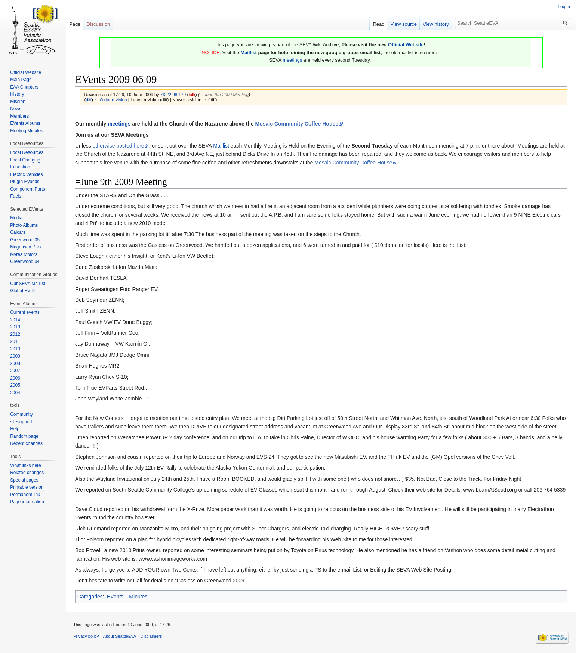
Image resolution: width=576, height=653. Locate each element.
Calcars (17, 232)
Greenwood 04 (25, 261)
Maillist (249, 52)
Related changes (27, 472)
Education (20, 167)
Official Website (406, 44)
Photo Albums (24, 225)
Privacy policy (86, 636)
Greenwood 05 (25, 239)
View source (403, 24)
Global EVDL (23, 290)
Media (16, 217)
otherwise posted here (118, 146)
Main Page (20, 79)
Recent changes (26, 443)
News (15, 108)
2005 (15, 385)
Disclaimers (151, 636)
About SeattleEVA (119, 636)
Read (378, 24)
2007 (15, 370)
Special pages (24, 480)
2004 (15, 392)
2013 (15, 326)
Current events (25, 312)
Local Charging (25, 160)
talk (191, 94)
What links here (25, 465)
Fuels (15, 196)
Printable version (26, 487)
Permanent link (25, 494)
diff (88, 99)
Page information (27, 501)
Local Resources (26, 152)
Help (14, 428)
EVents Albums (25, 123)
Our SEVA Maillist (27, 283)
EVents (115, 597)
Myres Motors (23, 254)
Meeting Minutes (26, 130)
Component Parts (27, 189)
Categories (90, 597)
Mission (17, 101)
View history (436, 24)
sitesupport (21, 421)
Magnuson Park (25, 247)
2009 (15, 356)
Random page (24, 436)
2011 (15, 341)
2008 (15, 363)
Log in (564, 6)
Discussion (98, 24)
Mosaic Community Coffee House (296, 124)
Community (21, 414)
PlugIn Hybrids (24, 181)
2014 (15, 319)
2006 (15, 378)
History (17, 94)
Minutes (138, 597)
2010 (15, 349)
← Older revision (110, 99)
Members (19, 116)
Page (74, 24)
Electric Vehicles (26, 174)
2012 (15, 334)
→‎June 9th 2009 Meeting (224, 94)
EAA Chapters (24, 87)
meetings (292, 60)
